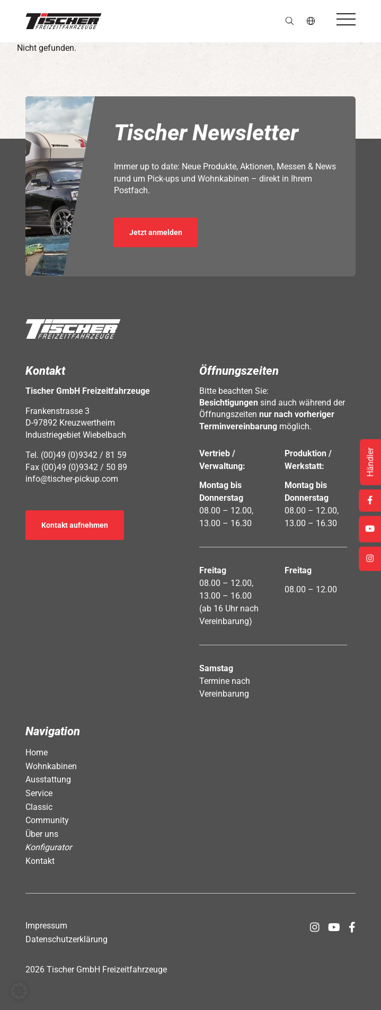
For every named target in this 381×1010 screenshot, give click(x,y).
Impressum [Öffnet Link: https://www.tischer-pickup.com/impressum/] (46, 926)
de (311, 21)
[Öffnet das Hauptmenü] (346, 19)
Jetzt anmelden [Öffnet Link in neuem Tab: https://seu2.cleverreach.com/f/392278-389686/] (155, 232)
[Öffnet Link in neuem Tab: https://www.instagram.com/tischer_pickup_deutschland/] (315, 927)
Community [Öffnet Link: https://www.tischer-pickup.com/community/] (47, 820)
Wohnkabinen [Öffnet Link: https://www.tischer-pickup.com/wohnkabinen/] (51, 766)
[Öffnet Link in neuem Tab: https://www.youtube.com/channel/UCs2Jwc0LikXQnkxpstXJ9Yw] (334, 927)
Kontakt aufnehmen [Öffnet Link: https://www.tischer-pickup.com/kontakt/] (74, 525)
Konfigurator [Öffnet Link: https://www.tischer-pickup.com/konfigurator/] (49, 847)
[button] (63, 21)
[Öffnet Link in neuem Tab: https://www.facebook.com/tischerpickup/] (352, 927)
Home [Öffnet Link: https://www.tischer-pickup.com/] (36, 752)
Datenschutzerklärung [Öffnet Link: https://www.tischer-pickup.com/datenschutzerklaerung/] (66, 939)
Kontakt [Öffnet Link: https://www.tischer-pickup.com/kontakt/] (40, 861)
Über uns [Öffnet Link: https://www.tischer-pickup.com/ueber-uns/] (41, 834)
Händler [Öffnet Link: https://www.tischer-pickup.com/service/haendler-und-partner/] (370, 462)
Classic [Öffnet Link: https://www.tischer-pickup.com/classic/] (38, 807)
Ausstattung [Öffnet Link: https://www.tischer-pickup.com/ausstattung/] (48, 779)
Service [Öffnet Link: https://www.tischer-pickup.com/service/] (38, 793)
